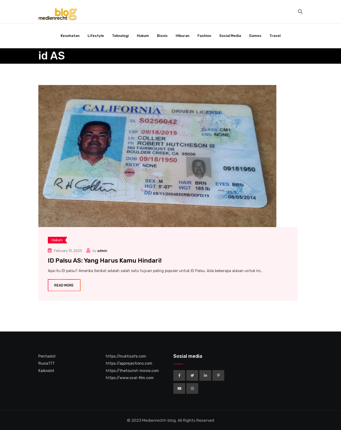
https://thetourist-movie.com (132, 370)
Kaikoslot (46, 370)
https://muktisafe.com (126, 356)
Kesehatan (70, 36)
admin (102, 251)
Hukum (143, 36)
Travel (275, 36)
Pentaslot (47, 356)
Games (255, 36)
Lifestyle (96, 36)
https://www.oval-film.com (130, 378)
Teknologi (120, 36)
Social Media (230, 36)
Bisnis (162, 36)
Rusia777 (46, 363)
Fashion (204, 36)
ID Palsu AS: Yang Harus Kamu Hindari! (105, 260)
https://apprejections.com (129, 363)
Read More (64, 285)
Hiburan (182, 36)
